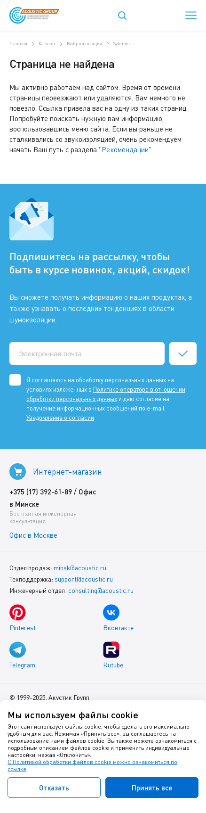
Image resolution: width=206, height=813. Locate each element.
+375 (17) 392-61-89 (40, 491)
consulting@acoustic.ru (101, 590)
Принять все (152, 787)
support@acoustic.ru (84, 579)
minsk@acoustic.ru (80, 568)
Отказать (54, 787)
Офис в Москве (33, 535)
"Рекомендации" (125, 149)
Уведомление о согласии (60, 417)
